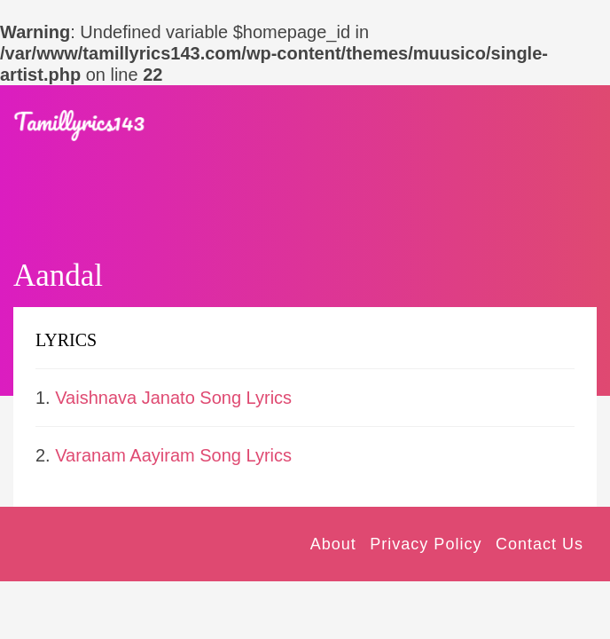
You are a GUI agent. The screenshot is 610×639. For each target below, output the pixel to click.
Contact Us (539, 544)
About (333, 544)
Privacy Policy (425, 544)
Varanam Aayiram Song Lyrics (173, 455)
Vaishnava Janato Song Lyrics (173, 397)
